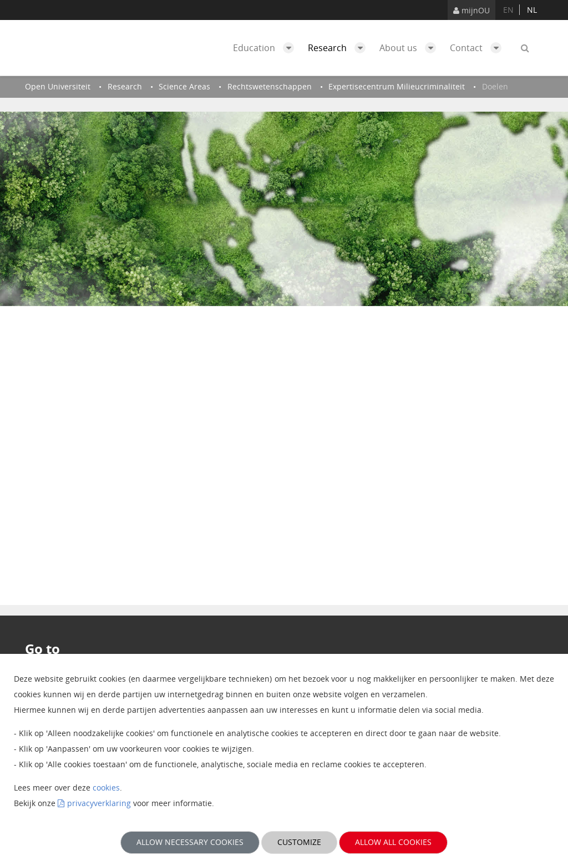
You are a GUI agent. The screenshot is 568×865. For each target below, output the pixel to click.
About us (410, 48)
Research (339, 48)
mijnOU (471, 10)
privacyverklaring (99, 803)
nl (532, 9)
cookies (106, 787)
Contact (478, 48)
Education (266, 48)
